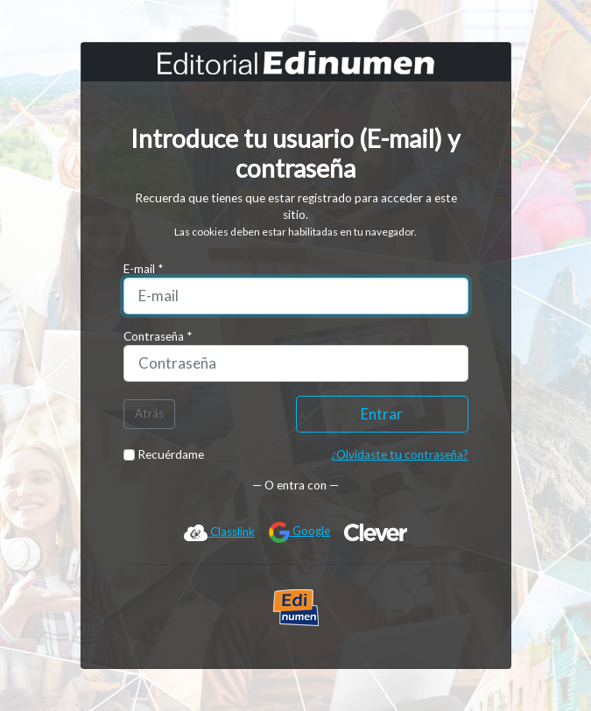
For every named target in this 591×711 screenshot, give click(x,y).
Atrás (149, 413)
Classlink (219, 532)
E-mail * (143, 269)
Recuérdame (164, 454)
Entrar (382, 414)
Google (299, 532)
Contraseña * (157, 336)
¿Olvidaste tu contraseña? (399, 454)
